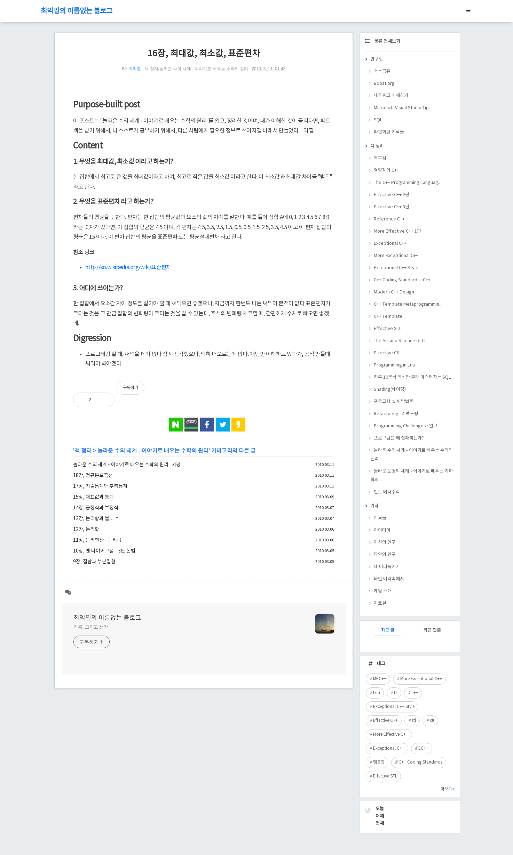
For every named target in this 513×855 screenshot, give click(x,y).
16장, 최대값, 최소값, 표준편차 (204, 54)
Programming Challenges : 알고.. (407, 426)
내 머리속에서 (387, 567)
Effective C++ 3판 (391, 207)
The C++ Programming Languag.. (407, 182)
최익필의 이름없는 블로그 (76, 11)
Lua (376, 693)
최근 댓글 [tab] (432, 630)
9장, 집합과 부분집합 (94, 562)
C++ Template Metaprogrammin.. (407, 304)
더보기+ (448, 789)
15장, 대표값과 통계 (93, 497)
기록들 (380, 518)
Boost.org (384, 83)
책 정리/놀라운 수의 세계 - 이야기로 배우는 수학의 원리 (196, 68)
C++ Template (388, 316)
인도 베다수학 (387, 492)
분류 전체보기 (386, 41)
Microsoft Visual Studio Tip (401, 108)
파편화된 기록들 (389, 132)
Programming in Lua (394, 365)
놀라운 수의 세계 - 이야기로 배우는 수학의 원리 (152, 451)
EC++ (423, 748)
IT (395, 693)
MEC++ (379, 679)
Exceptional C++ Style (396, 268)
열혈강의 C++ (386, 170)
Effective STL (388, 328)
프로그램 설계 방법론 (393, 401)
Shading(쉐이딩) (390, 389)
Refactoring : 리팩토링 (396, 414)
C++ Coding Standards (420, 762)
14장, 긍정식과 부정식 (95, 508)
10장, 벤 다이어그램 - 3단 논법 (104, 551)
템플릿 (379, 762)
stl (414, 720)
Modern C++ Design (394, 292)
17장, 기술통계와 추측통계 (100, 486)
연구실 (376, 59)
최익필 (134, 68)
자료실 (380, 603)
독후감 (380, 158)
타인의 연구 (385, 554)
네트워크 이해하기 (391, 95)
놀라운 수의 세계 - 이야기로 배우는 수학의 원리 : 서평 (127, 465)
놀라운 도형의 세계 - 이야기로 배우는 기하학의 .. (411, 476)
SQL (378, 120)
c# (432, 720)
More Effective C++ (390, 734)
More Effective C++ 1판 (397, 231)
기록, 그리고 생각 (90, 627)
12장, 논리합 (86, 529)
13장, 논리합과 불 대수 (96, 519)
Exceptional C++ (390, 243)
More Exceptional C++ (396, 255)
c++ (414, 693)
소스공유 (382, 71)
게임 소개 (383, 591)
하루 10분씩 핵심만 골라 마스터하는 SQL (412, 377)
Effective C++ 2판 (391, 194)
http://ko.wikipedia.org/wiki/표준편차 (128, 267)
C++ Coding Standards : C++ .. (404, 280)
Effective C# (386, 353)
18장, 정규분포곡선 (93, 475)
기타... (376, 506)
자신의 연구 (385, 542)
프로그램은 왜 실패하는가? (399, 438)
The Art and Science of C (399, 341)
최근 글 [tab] (387, 630)
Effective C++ (385, 720)
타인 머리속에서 (389, 579)
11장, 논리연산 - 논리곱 (97, 540)
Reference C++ (389, 219)
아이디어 (382, 530)
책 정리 (83, 451)
